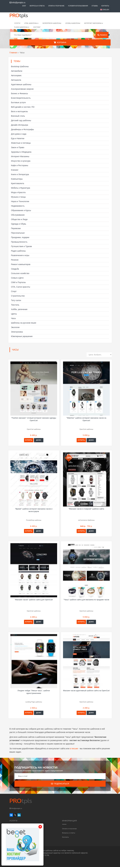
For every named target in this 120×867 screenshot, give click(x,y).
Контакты (105, 6)
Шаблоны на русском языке (23, 323)
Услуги (17, 23)
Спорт (14, 291)
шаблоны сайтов (51, 851)
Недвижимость (18, 206)
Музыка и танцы (18, 197)
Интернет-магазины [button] (93, 23)
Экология (15, 327)
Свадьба (15, 269)
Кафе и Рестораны (19, 165)
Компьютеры (17, 179)
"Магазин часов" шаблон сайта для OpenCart (34, 600)
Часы (13, 318)
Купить (28, 440)
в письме (74, 748)
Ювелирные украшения (22, 336)
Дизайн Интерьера (19, 125)
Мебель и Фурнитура (20, 188)
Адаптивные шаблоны (21, 84)
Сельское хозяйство (20, 273)
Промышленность (19, 242)
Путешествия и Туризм (21, 246)
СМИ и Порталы (18, 282)
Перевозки (16, 228)
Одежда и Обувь (18, 224)
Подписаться (60, 784)
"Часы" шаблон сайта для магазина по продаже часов (86, 600)
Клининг (15, 170)
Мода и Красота (18, 192)
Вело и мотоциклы (19, 111)
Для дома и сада (18, 134)
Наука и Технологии (20, 201)
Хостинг (37, 27)
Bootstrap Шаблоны (20, 66)
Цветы (14, 314)
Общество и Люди (19, 219)
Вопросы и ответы (37, 6)
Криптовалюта (17, 183)
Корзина (60, 42)
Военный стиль (18, 116)
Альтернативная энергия (22, 89)
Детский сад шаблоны (21, 120)
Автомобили (16, 71)
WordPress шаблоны (52, 23)
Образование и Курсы (21, 210)
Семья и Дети (17, 278)
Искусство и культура (20, 161)
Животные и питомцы (21, 143)
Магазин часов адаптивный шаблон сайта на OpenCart (86, 690)
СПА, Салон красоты (20, 287)
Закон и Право (17, 147)
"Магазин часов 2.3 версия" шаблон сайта (86, 509)
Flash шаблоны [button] (21, 27)
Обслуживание (18, 215)
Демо (38, 440)
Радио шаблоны (18, 251)
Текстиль (15, 305)
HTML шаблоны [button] (31, 23)
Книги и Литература (20, 174)
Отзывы (95, 6)
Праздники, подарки (20, 237)
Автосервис (16, 75)
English (106, 9)
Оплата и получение (56, 6)
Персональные (18, 233)
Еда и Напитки (17, 138)
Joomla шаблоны (72, 23)
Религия (15, 260)
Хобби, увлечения (19, 309)
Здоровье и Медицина (21, 152)
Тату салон (16, 300)
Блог (24, 6)
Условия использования (78, 6)
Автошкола (16, 80)
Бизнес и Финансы (19, 93)
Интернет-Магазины (20, 156)
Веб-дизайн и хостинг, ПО (23, 107)
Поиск (102, 35)
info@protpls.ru (17, 2)
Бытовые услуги (18, 102)
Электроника (17, 332)
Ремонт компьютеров (20, 264)
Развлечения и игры (20, 255)
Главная (13, 52)
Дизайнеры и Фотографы (22, 129)
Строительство (18, 296)
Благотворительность (21, 98)
